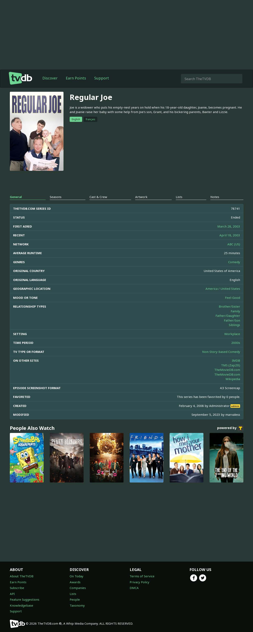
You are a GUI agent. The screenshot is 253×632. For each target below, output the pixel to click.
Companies (78, 588)
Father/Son (232, 320)
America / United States (222, 289)
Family (235, 311)
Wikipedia (233, 379)
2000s (235, 343)
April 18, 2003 (229, 235)
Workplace (232, 334)
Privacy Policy (139, 582)
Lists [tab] (179, 197)
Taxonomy (77, 605)
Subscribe (17, 588)
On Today (76, 576)
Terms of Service (142, 576)
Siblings (234, 325)
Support (101, 78)
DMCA (134, 588)
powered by (230, 428)
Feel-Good (232, 298)
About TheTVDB (21, 576)
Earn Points (76, 78)
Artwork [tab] (141, 197)
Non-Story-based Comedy (221, 352)
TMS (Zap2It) (230, 365)
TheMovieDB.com (227, 370)
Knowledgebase (21, 605)
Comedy (234, 262)
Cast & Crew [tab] (98, 197)
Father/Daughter (228, 316)
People (75, 599)
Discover (50, 78)
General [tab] (16, 197)
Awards (75, 582)
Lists (73, 594)
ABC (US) (233, 244)
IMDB (236, 360)
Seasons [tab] (55, 197)
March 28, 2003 (228, 226)
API (12, 594)
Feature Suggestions (24, 599)
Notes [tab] (214, 197)
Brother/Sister (229, 306)
